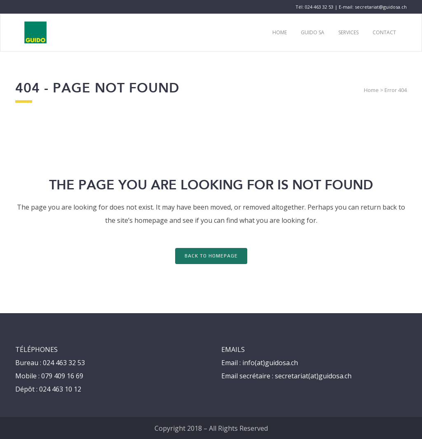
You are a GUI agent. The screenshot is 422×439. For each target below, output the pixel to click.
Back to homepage (211, 256)
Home (371, 90)
